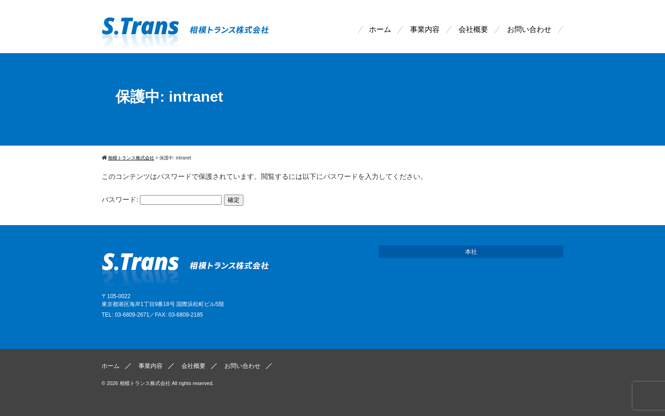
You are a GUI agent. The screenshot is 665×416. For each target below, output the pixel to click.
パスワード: (162, 199)
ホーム (380, 29)
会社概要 (473, 29)
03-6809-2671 (132, 315)
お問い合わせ (529, 29)
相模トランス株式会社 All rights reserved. (167, 383)
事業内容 (425, 29)
